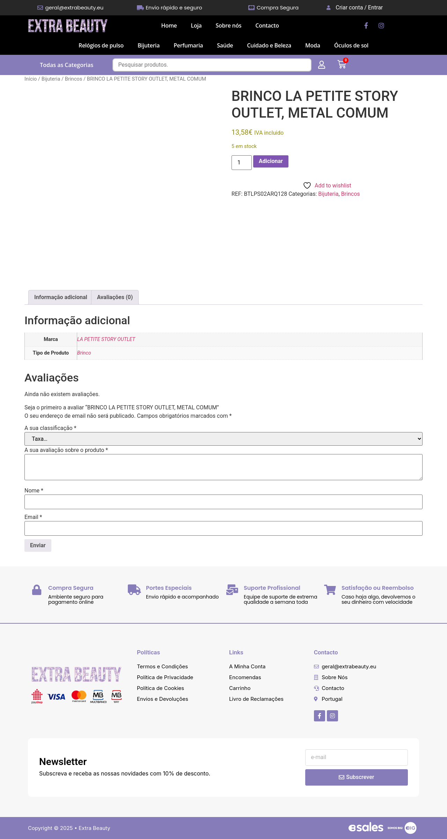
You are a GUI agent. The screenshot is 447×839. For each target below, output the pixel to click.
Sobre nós (229, 25)
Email (33, 517)
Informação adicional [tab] (60, 297)
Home (169, 25)
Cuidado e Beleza (269, 45)
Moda (312, 45)
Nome (33, 490)
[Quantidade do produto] (242, 162)
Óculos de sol (351, 45)
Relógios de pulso (101, 45)
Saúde (225, 45)
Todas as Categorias (66, 65)
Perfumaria (188, 45)
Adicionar (271, 161)
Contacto (267, 25)
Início (30, 79)
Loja (196, 25)
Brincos (73, 79)
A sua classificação (50, 428)
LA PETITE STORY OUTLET (106, 339)
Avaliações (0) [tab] (115, 297)
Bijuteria (149, 45)
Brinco (84, 353)
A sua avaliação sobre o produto (66, 450)
